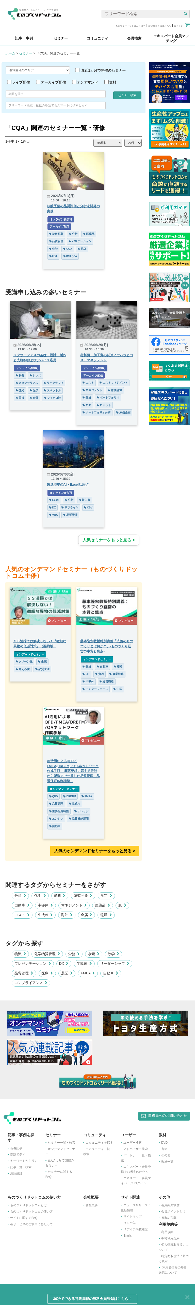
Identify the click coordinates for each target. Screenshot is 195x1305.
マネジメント (92, 390)
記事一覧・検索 (20, 1167)
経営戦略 (107, 681)
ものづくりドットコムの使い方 (31, 1211)
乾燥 (106, 915)
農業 (67, 973)
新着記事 (16, 1148)
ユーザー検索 (132, 1142)
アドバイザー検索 (135, 1149)
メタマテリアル (27, 382)
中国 (117, 688)
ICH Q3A (70, 256)
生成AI (74, 803)
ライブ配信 (21, 82)
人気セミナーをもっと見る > (109, 540)
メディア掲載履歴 (135, 1229)
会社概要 (92, 1205)
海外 (67, 915)
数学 (113, 954)
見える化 (23, 669)
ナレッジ (81, 811)
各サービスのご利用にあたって (31, 1224)
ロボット (104, 405)
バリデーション (80, 241)
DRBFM (69, 796)
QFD (53, 796)
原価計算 (115, 390)
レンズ (35, 375)
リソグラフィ (53, 382)
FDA (53, 256)
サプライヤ (69, 507)
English (128, 1235)
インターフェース (95, 688)
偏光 (20, 390)
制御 (20, 375)
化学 (53, 248)
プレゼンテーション (32, 963)
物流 (20, 954)
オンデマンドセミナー (30, 654)
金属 (34, 397)
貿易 (99, 673)
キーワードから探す (24, 1161)
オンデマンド (87, 82)
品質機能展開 (79, 818)
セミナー (25, 53)
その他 (165, 1155)
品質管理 (56, 241)
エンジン (56, 818)
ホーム (10, 53)
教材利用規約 (170, 1238)
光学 (34, 390)
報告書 (84, 499)
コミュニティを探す (99, 1142)
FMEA (87, 796)
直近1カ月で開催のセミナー (103, 70)
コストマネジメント (114, 382)
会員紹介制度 (170, 1205)
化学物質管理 (47, 954)
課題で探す (17, 1154)
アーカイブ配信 (53, 82)
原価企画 (123, 412)
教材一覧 (167, 1161)
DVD (164, 1142)
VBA (53, 514)
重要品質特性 (59, 811)
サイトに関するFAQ (24, 1218)
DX (52, 507)
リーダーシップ (114, 963)
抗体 (82, 248)
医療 (47, 973)
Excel (54, 499)
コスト (88, 382)
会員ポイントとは (173, 1211)
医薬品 (88, 233)
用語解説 (16, 1173)
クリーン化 (24, 661)
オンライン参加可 (60, 219)
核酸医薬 (56, 233)
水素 (94, 954)
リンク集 (129, 1223)
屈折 (20, 397)
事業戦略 (116, 673)
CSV (88, 507)
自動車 (102, 666)
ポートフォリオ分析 (97, 412)
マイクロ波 (52, 397)
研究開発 (83, 896)
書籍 (164, 1149)
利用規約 (167, 1232)
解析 (60, 896)
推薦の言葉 (168, 1218)
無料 (112, 82)
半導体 (88, 681)
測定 (106, 896)
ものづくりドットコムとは (28, 1205)
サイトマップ (132, 1216)
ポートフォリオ (108, 397)
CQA (67, 248)
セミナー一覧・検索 (61, 1142)
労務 (74, 954)
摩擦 (118, 666)
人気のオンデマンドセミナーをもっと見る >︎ (94, 851)
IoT (86, 673)
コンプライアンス (30, 983)
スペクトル (52, 390)
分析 (73, 233)
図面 (87, 405)
